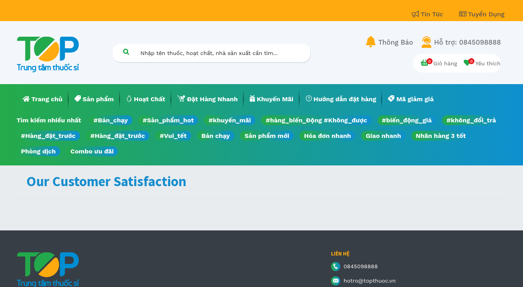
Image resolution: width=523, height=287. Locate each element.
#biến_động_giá (407, 120)
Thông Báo (395, 42)
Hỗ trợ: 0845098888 (467, 42)
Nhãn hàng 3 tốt (441, 136)
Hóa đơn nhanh (327, 136)
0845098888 (360, 266)
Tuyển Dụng (482, 14)
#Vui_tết (173, 136)
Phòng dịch (38, 151)
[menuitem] (43, 99)
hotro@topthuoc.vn (369, 280)
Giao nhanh (383, 136)
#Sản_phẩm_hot (168, 120)
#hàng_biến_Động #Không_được (316, 120)
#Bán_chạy (111, 120)
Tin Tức (428, 14)
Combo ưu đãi (92, 151)
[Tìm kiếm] (126, 51)
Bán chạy (216, 136)
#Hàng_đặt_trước (48, 136)
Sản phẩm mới (267, 136)
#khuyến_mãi (229, 120)
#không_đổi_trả (471, 120)
